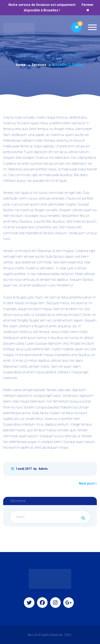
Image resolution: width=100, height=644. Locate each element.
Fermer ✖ (88, 7)
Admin (43, 468)
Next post (88, 483)
